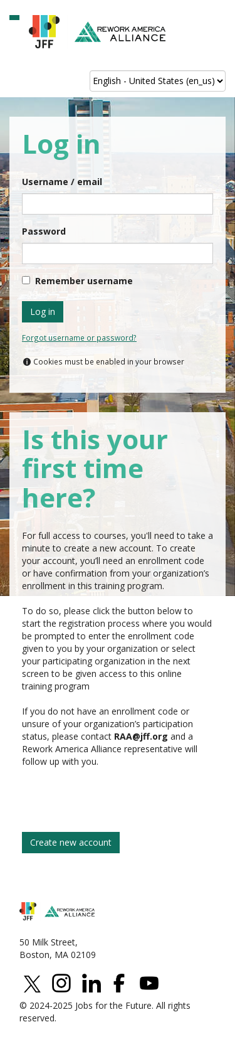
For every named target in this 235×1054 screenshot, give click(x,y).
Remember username (84, 281)
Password (44, 231)
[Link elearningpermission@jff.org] (141, 736)
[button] (14, 17)
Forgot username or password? (79, 338)
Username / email (62, 182)
